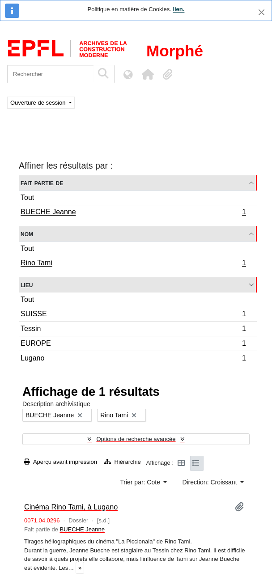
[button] (147, 74)
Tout (27, 197)
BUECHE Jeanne (133, 213)
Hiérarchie (122, 461)
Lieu (27, 284)
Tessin (133, 329)
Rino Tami (133, 264)
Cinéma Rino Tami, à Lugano (71, 507)
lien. (178, 9)
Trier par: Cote (141, 482)
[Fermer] (261, 12)
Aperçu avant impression (60, 461)
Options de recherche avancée (135, 439)
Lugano (133, 359)
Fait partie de (42, 182)
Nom (27, 233)
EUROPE (133, 344)
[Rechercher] (50, 74)
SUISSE (133, 315)
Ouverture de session (38, 102)
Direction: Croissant (210, 482)
